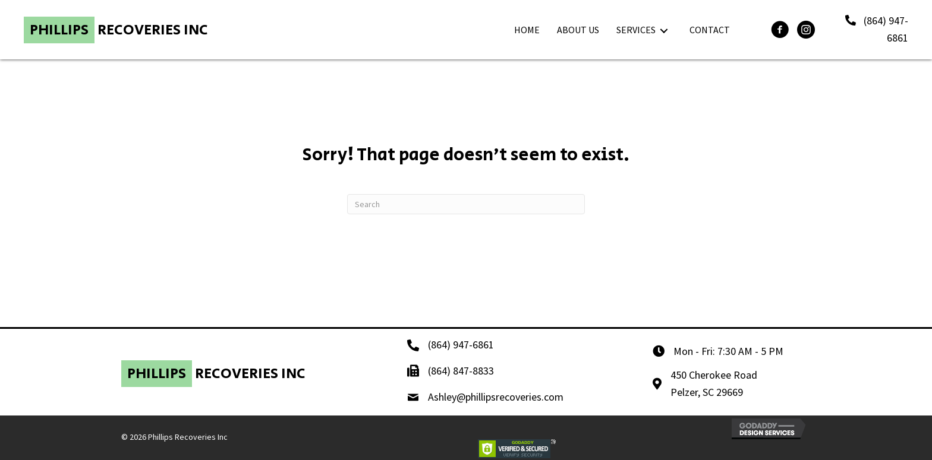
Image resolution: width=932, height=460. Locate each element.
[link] (527, 30)
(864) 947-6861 (461, 344)
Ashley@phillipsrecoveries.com (495, 397)
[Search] (466, 204)
